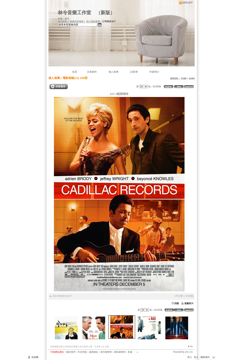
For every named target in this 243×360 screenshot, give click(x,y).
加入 (196, 357)
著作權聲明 (106, 352)
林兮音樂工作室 (74, 12)
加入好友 (62, 21)
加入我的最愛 (93, 21)
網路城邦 (188, 2)
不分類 (179, 296)
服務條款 (93, 352)
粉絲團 (35, 357)
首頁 (74, 71)
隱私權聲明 (119, 352)
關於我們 (70, 352)
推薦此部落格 (77, 21)
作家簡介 (154, 71)
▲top (190, 346)
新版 (105, 12)
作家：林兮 (63, 18)
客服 (130, 352)
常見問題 (82, 352)
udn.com (189, 352)
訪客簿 (134, 71)
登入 (189, 357)
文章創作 (92, 71)
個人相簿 (113, 71)
